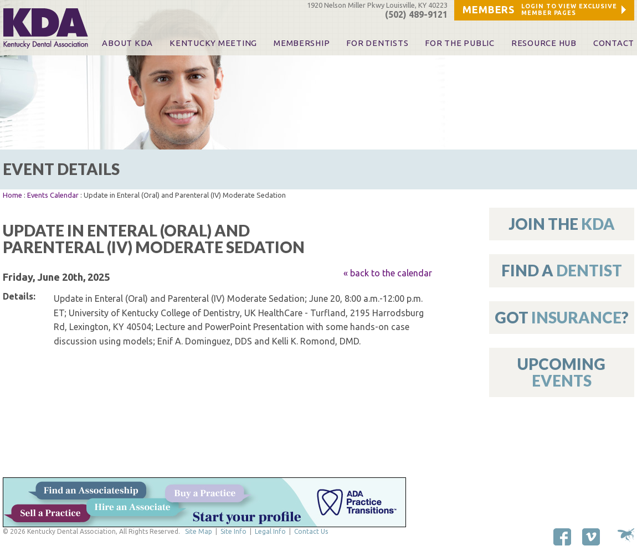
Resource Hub (544, 43)
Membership (302, 43)
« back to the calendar (387, 273)
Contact (613, 43)
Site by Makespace (626, 535)
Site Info (233, 531)
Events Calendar (53, 195)
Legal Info (270, 531)
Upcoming (561, 371)
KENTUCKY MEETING (213, 43)
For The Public (459, 43)
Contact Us (311, 531)
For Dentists (377, 43)
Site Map (198, 531)
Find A (561, 270)
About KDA (127, 43)
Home (12, 195)
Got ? (562, 317)
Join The (561, 223)
